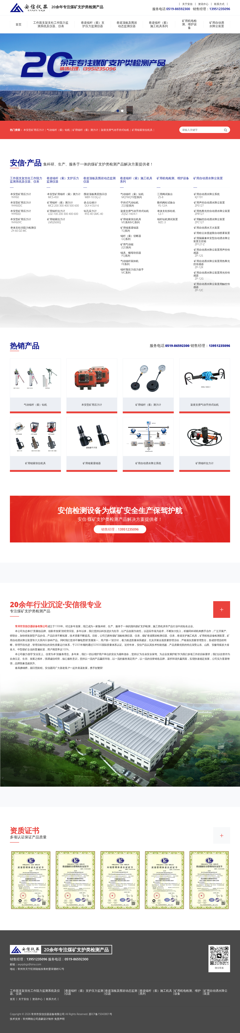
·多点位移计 (101, 204)
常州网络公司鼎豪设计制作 (38, 1019)
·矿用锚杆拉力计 (65, 212)
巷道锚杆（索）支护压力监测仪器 (92, 24)
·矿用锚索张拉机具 (138, 220)
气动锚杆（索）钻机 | (59, 130)
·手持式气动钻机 (138, 204)
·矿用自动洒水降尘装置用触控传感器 (211, 287)
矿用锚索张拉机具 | (143, 130)
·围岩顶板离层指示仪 (101, 195)
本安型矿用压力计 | (34, 130)
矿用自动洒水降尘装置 (216, 24)
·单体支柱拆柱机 (175, 212)
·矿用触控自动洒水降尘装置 (211, 220)
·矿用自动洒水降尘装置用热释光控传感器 (211, 264)
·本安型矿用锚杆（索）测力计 (65, 195)
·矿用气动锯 (138, 246)
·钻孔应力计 (101, 212)
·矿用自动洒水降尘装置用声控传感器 (211, 253)
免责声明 (59, 1019)
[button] (118, 111)
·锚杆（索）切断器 (138, 237)
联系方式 (219, 4)
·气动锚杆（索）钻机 (138, 195)
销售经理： (120, 529)
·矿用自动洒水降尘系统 (211, 195)
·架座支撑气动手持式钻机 (138, 212)
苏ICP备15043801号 (100, 1014)
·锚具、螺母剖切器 (138, 254)
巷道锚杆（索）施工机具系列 (159, 24)
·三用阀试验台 (175, 195)
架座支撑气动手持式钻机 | (116, 130)
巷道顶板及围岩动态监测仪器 (127, 24)
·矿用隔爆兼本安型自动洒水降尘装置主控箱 (211, 241)
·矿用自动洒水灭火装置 (206, 227)
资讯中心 (203, 4)
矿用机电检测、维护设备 (189, 24)
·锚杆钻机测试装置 (175, 220)
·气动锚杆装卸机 (138, 262)
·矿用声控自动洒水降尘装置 (211, 204)
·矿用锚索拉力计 (65, 220)
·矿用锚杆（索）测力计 (65, 204)
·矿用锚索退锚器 (138, 229)
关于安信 (187, 4)
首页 (18, 24)
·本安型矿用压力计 (28, 195)
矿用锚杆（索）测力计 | (86, 130)
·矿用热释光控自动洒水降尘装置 (211, 212)
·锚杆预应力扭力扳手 (138, 271)
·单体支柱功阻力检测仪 (28, 229)
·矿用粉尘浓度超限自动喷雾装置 (211, 233)
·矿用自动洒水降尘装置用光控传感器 (211, 275)
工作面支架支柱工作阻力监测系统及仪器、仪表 (50, 24)
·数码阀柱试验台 (175, 204)
